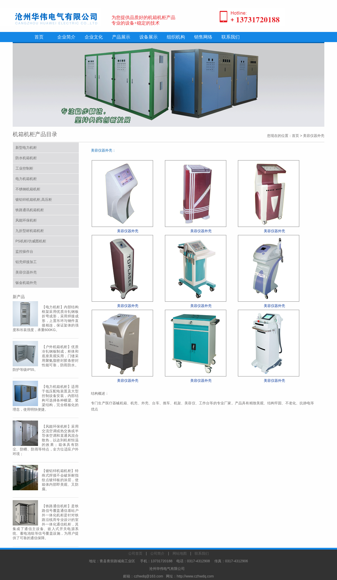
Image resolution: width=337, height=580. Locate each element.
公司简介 (157, 553)
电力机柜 (53, 307)
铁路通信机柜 (57, 506)
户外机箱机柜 (57, 347)
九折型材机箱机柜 (29, 231)
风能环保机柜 (26, 220)
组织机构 (176, 37)
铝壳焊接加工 (26, 262)
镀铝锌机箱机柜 (58, 471)
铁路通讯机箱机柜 (29, 210)
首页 (39, 37)
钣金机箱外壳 (26, 283)
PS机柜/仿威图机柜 (30, 241)
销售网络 (203, 37)
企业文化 (94, 37)
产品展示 (121, 37)
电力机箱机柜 (26, 179)
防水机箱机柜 (26, 158)
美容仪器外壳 (26, 272)
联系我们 (230, 37)
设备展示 (148, 37)
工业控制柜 (24, 168)
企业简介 (66, 37)
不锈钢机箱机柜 (27, 189)
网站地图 (180, 553)
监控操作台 (24, 251)
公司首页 (135, 553)
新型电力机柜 (26, 148)
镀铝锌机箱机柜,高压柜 (33, 199)
